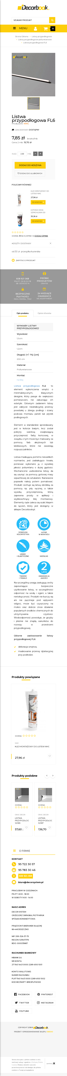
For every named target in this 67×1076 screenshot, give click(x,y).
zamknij (50, 1063)
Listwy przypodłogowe (42, 36)
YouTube (22, 1010)
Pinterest (45, 994)
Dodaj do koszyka (30, 165)
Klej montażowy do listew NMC (40, 192)
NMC (26, 123)
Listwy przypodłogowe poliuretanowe (35, 39)
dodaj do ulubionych (30, 173)
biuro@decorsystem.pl (30, 882)
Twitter (22, 1002)
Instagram (45, 1002)
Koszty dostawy (32, 243)
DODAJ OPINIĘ (41, 236)
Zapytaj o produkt (23, 260)
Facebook (22, 994)
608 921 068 (25, 876)
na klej (20, 379)
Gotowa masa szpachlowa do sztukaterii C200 (38, 211)
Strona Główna (21, 36)
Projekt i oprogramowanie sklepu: (33, 1032)
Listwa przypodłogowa (27, 386)
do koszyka (38, 202)
